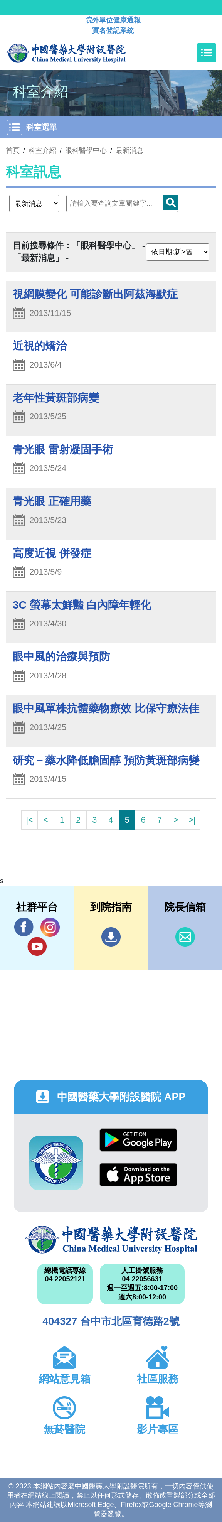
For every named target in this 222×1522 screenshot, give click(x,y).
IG (50, 927)
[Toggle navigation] (206, 52)
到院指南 (111, 937)
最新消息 (129, 150)
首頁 (13, 150)
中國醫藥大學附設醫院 (111, 1240)
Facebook (24, 927)
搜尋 (170, 202)
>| (191, 820)
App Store (138, 1174)
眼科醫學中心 (86, 150)
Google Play (138, 1140)
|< (29, 820)
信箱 (185, 937)
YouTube (37, 946)
